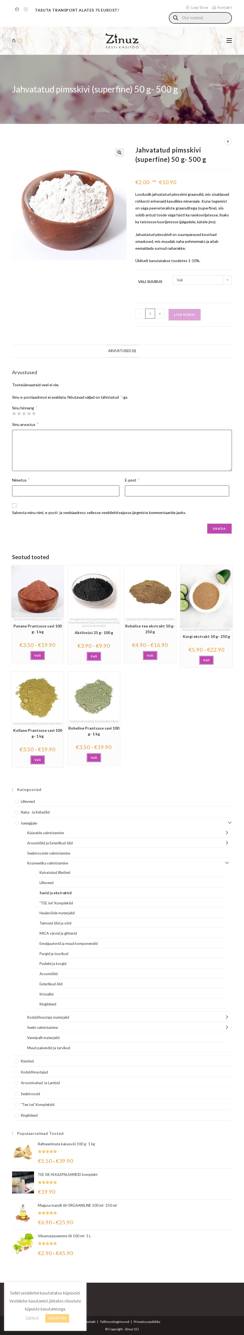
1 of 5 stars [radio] (14, 413)
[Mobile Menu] (229, 41)
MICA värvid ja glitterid (58, 933)
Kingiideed (48, 1004)
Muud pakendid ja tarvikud (48, 1048)
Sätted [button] (32, 1317)
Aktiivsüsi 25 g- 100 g (94, 632)
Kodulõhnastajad (34, 1072)
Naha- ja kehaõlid (35, 812)
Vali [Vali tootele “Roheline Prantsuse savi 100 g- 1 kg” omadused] (94, 757)
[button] (119, 152)
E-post (132, 480)
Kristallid (47, 994)
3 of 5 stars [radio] (24, 413)
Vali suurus (150, 281)
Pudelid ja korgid (53, 963)
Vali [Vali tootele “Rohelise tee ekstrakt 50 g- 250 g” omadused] (150, 655)
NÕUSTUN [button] (57, 1318)
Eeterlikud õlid (51, 984)
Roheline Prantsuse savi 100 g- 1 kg (93, 731)
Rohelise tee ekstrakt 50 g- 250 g (150, 629)
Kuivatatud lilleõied (55, 872)
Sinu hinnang (24, 408)
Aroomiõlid (49, 974)
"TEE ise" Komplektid (56, 903)
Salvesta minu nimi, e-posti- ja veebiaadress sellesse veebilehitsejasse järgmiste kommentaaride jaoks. (99, 512)
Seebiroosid (30, 1094)
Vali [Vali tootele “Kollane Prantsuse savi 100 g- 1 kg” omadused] (37, 760)
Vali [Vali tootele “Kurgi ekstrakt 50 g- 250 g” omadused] (206, 660)
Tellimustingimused (114, 1322)
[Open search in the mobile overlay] (200, 18)
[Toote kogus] (150, 314)
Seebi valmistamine (42, 1027)
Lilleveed (28, 801)
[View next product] (228, 141)
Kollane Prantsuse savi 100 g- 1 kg (37, 733)
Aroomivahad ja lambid (40, 1083)
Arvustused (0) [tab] (122, 351)
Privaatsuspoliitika (147, 1322)
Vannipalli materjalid (43, 1037)
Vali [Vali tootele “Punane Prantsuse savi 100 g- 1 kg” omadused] (37, 655)
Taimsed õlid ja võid (55, 923)
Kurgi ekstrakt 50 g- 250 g (206, 636)
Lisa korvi (184, 314)
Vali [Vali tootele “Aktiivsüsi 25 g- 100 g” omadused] (94, 656)
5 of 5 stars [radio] (34, 413)
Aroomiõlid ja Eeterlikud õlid (50, 843)
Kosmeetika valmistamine (47, 863)
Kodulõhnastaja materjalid (48, 1017)
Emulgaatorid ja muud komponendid (93, 619)
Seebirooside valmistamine (48, 853)
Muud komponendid (81, 622)
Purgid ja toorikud (54, 953)
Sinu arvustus (25, 424)
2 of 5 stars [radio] (19, 413)
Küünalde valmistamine (45, 833)
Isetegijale (29, 823)
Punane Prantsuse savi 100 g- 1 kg (37, 629)
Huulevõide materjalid (57, 913)
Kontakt (90, 1322)
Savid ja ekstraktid (25, 619)
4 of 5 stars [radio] (29, 413)
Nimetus (21, 480)
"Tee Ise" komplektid (37, 1104)
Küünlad (27, 1061)
